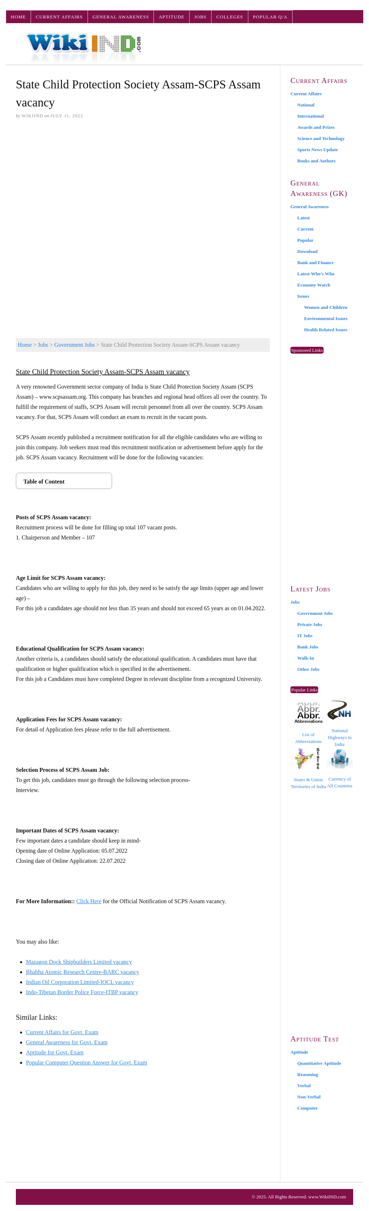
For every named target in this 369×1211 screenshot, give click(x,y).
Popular (305, 240)
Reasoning (307, 1074)
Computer (307, 1108)
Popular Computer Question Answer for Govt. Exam (86, 1062)
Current (305, 229)
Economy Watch (313, 285)
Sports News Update (317, 149)
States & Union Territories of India (308, 768)
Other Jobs (308, 669)
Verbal (304, 1085)
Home (18, 16)
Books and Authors (316, 160)
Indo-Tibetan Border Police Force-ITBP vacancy (82, 992)
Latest (303, 217)
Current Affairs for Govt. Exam (62, 1032)
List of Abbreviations (308, 723)
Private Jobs (309, 624)
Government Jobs (74, 345)
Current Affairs (59, 16)
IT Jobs (304, 635)
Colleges (229, 16)
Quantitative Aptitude (319, 1063)
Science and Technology (320, 138)
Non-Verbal (309, 1096)
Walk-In (305, 658)
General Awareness (121, 16)
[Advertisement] (143, 180)
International (310, 116)
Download (307, 251)
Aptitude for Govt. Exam (55, 1052)
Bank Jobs (307, 647)
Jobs (200, 16)
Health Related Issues (325, 329)
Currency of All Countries (339, 768)
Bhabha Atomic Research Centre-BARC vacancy (82, 972)
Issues (303, 296)
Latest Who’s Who (315, 273)
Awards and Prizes (316, 127)
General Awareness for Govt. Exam (66, 1042)
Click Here (89, 901)
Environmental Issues (325, 318)
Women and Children (325, 307)
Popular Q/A (270, 16)
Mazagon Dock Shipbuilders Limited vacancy (79, 962)
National (306, 105)
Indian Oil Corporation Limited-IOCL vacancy (80, 982)
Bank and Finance (315, 262)
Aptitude (171, 16)
